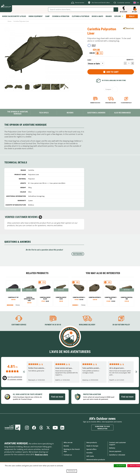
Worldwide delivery (110, 102)
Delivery (112, 448)
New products (91, 442)
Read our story (41, 454)
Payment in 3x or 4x (95, 102)
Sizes (89, 60)
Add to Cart (112, 72)
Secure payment (115, 451)
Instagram (26, 427)
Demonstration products (95, 459)
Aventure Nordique (16, 443)
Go (116, 9)
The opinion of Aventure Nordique (17, 113)
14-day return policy (126, 102)
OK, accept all (120, 465)
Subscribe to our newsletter (102, 427)
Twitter (48, 427)
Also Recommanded (122, 113)
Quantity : (130, 60)
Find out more (57, 396)
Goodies (89, 453)
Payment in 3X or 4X (53, 325)
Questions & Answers (96, 113)
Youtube (55, 427)
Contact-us (68, 455)
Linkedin (62, 427)
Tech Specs (44, 113)
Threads (41, 427)
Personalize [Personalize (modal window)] (72, 471)
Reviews (70, 113)
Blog (13, 427)
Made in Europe (92, 446)
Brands (66, 446)
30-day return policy (121, 325)
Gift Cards (90, 456)
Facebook (34, 427)
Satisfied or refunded (117, 455)
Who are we (68, 442)
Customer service (18, 325)
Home (9, 21)
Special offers (91, 449)
